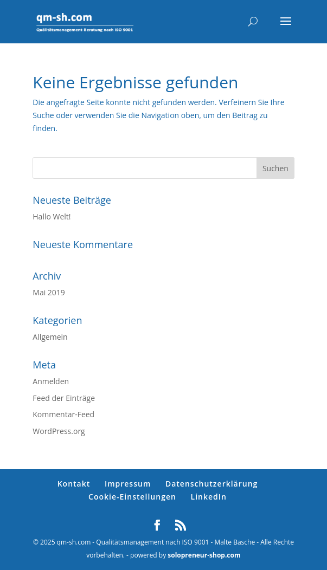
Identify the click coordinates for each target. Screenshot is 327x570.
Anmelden (51, 381)
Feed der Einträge (64, 398)
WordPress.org (59, 431)
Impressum (128, 483)
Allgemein (50, 337)
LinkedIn (209, 496)
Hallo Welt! (51, 216)
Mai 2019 (49, 292)
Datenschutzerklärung (211, 483)
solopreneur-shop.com (204, 555)
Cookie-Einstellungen (132, 496)
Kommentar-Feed (63, 414)
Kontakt (74, 483)
